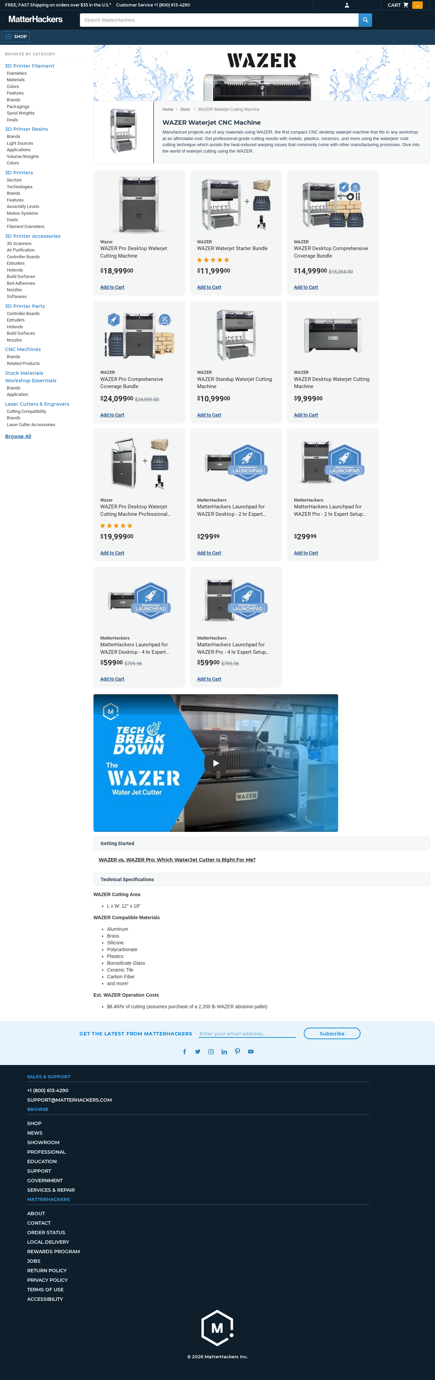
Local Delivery (48, 1242)
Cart (405, 5)
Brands (13, 99)
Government (45, 1180)
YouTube (251, 1052)
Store (185, 109)
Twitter (198, 1052)
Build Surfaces (21, 276)
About (36, 1213)
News (34, 1133)
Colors (13, 86)
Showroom (43, 1142)
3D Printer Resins (26, 129)
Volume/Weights (23, 156)
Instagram (211, 1052)
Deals (12, 119)
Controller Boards (23, 256)
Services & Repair (51, 1190)
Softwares (17, 296)
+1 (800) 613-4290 (172, 4)
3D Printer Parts (25, 306)
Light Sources (20, 143)
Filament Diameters (26, 226)
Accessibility (45, 1299)
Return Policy (47, 1271)
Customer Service (134, 4)
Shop (34, 1123)
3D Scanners (19, 243)
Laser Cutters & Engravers (37, 404)
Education (42, 1161)
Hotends (15, 270)
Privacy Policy (47, 1280)
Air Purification (21, 249)
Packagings (18, 106)
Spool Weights (21, 113)
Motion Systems (22, 213)
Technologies (20, 186)
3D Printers (19, 173)
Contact (39, 1223)
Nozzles (14, 289)
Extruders (16, 263)
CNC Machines (23, 349)
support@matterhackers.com (69, 1100)
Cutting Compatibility (26, 411)
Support (39, 1171)
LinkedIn (224, 1052)
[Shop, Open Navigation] (16, 36)
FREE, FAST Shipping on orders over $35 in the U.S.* (58, 4)
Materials (16, 79)
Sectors (14, 179)
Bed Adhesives (21, 283)
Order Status (46, 1232)
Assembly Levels (23, 206)
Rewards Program (53, 1251)
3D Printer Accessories (32, 236)
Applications (19, 149)
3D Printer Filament (29, 66)
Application (17, 394)
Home (167, 109)
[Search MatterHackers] (365, 20)
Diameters (17, 73)
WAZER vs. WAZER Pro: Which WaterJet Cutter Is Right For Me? (177, 860)
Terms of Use (45, 1290)
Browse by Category (30, 54)
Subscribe (332, 1034)
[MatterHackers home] (35, 20)
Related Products (23, 363)
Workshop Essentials (30, 381)
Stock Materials (24, 373)
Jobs (33, 1261)
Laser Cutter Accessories (31, 424)
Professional (46, 1152)
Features (15, 92)
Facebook (184, 1052)
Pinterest (237, 1052)
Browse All (18, 436)
